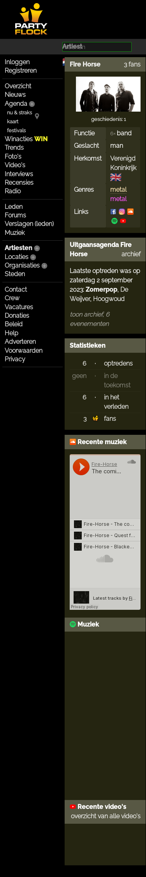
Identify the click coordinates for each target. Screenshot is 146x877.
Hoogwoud (109, 299)
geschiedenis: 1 (108, 119)
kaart (12, 121)
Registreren (21, 70)
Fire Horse (85, 64)
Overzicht (18, 86)
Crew (12, 298)
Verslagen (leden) (29, 224)
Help (11, 333)
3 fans (132, 64)
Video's (15, 165)
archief (131, 254)
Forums (15, 215)
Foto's (13, 156)
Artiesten (18, 248)
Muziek (15, 232)
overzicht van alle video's (106, 816)
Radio (13, 191)
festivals (16, 130)
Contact (16, 289)
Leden (14, 206)
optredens (118, 363)
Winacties (26, 139)
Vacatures (19, 307)
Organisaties (22, 265)
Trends (14, 147)
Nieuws (15, 94)
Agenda (16, 103)
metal (118, 189)
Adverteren (20, 341)
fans (110, 418)
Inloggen (17, 62)
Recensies (19, 182)
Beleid (14, 324)
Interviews (19, 174)
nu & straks (19, 113)
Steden (15, 274)
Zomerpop (101, 289)
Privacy (15, 359)
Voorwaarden (23, 350)
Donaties (17, 315)
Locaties (16, 257)
